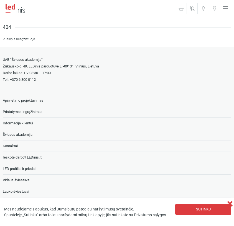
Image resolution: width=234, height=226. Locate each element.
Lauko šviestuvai (16, 191)
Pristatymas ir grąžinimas (22, 112)
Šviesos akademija (203, 10)
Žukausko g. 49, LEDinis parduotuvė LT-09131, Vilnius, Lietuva (51, 66)
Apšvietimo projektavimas (23, 100)
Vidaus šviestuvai (16, 180)
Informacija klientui (18, 123)
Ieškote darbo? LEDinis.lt (22, 157)
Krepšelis (181, 8)
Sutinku (203, 209)
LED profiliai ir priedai (19, 169)
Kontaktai (214, 8)
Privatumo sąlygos (150, 215)
